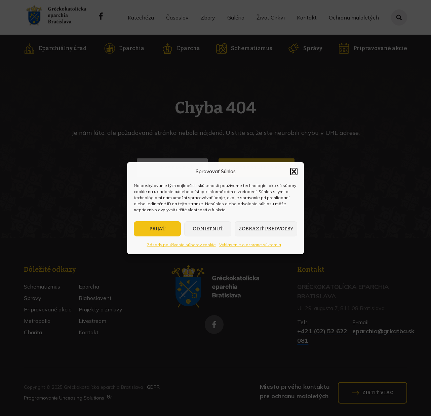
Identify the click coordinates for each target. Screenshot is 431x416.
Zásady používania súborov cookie (181, 244)
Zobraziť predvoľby (265, 229)
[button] (293, 171)
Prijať (157, 229)
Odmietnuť (208, 229)
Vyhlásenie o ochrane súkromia (250, 244)
